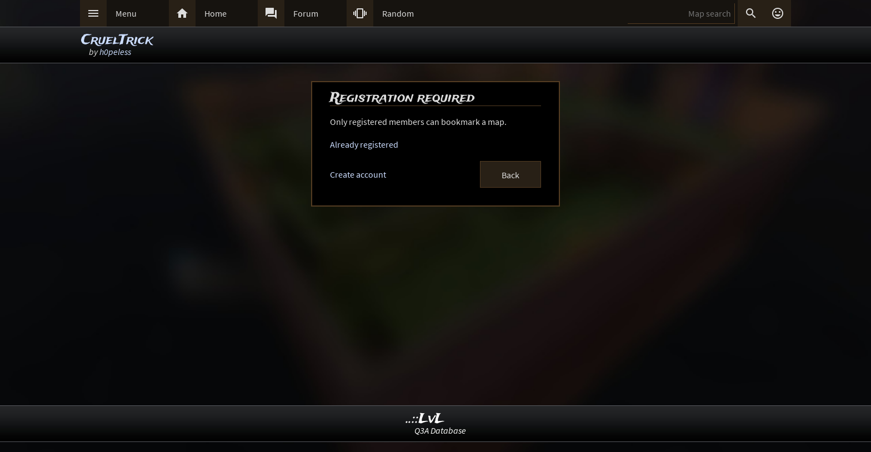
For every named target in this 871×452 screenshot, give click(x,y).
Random (398, 13)
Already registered (364, 144)
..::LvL (425, 419)
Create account (358, 174)
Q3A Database (440, 430)
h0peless (115, 51)
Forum (305, 13)
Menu (126, 13)
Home (215, 13)
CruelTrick (117, 40)
